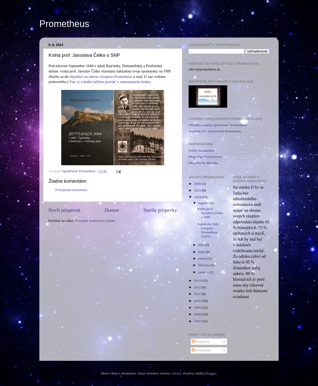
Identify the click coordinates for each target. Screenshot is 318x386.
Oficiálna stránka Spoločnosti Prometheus (218, 125)
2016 (198, 184)
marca (202, 258)
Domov (112, 210)
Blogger (210, 373)
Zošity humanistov (202, 150)
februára (204, 265)
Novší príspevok (64, 210)
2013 (198, 280)
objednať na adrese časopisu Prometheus (100, 77)
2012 (198, 287)
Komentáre (201, 350)
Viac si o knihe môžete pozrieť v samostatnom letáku (109, 82)
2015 (198, 190)
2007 (198, 321)
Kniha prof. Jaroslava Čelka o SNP (210, 213)
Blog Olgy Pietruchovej (205, 157)
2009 (198, 307)
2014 (198, 197)
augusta (204, 203)
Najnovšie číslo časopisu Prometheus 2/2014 (208, 230)
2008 (198, 314)
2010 (198, 301)
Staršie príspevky (160, 210)
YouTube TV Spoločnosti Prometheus (215, 131)
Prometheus (64, 24)
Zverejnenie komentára (71, 190)
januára (203, 272)
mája (202, 252)
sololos (176, 373)
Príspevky (200, 341)
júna (201, 245)
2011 (198, 294)
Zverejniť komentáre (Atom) (95, 221)
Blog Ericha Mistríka (203, 163)
